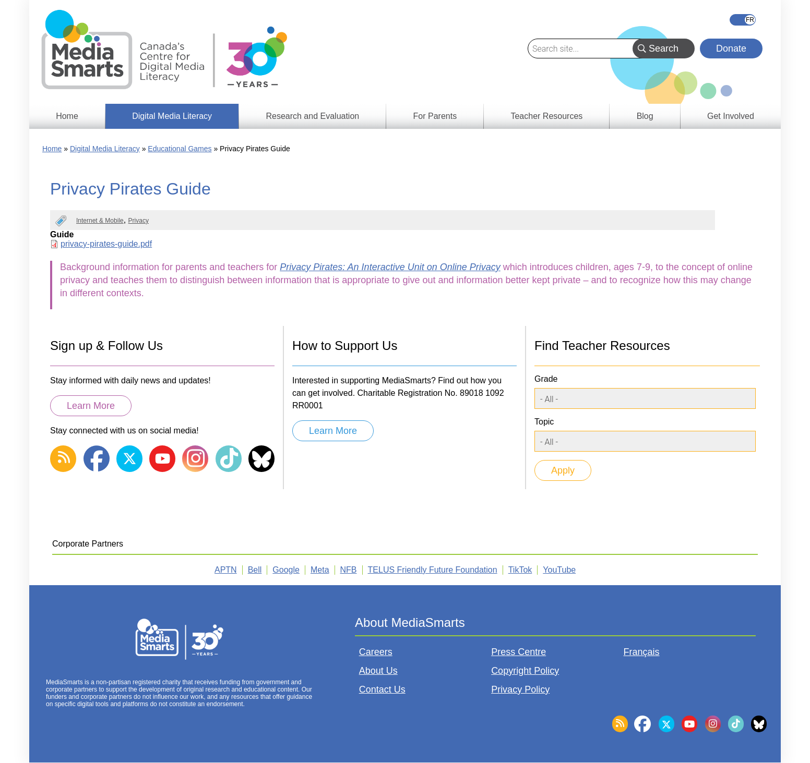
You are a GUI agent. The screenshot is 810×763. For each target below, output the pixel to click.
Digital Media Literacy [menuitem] (172, 116)
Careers (375, 652)
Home (52, 148)
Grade (545, 378)
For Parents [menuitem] (435, 116)
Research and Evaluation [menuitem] (312, 116)
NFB (348, 569)
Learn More (91, 406)
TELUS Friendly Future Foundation (432, 569)
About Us (378, 670)
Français (743, 20)
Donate (731, 48)
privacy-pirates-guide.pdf (106, 243)
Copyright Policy (525, 670)
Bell (255, 569)
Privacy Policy (520, 689)
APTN (226, 569)
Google (286, 569)
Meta (320, 569)
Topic (544, 421)
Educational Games (179, 148)
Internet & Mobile (100, 220)
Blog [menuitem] (645, 116)
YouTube (559, 569)
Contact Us (382, 689)
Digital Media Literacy (105, 148)
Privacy (138, 220)
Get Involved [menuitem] (730, 116)
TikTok (520, 569)
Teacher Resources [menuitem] (546, 116)
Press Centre (518, 652)
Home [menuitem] (67, 116)
